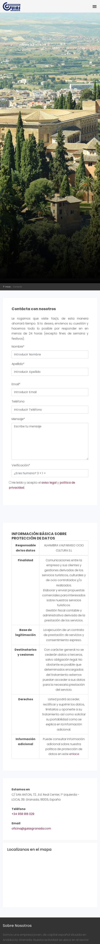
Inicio (7, 286)
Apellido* (18, 364)
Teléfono (18, 401)
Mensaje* (18, 419)
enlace (74, 754)
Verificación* (21, 465)
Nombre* (18, 346)
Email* (16, 384)
